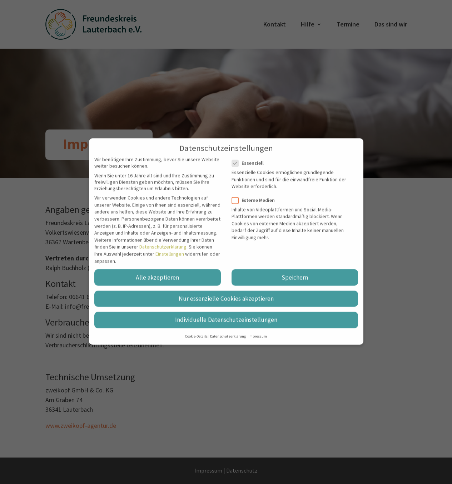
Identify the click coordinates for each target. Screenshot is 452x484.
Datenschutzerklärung (163, 239)
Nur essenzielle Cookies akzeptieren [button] (226, 291)
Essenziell (251, 155)
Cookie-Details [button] (196, 328)
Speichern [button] (295, 270)
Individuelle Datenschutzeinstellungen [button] (226, 312)
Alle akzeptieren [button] (157, 270)
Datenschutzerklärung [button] (228, 328)
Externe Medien (256, 192)
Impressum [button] (257, 328)
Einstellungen (169, 246)
